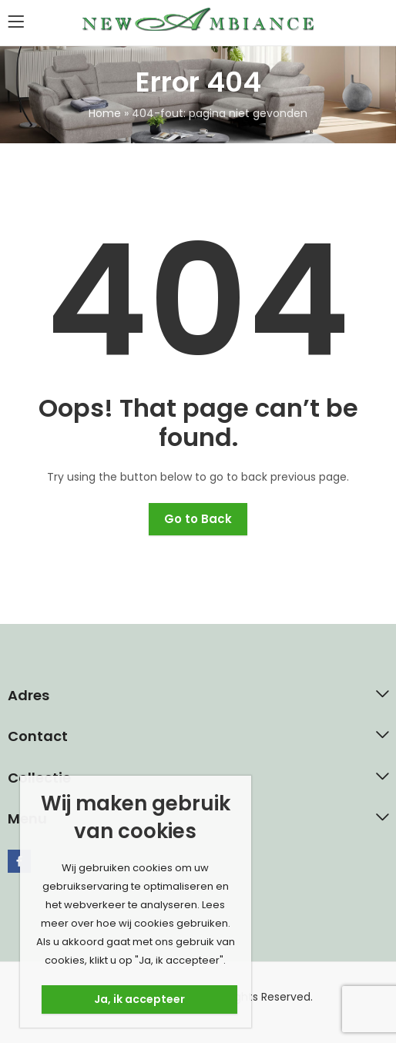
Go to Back (198, 519)
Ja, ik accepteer (139, 999)
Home (105, 113)
